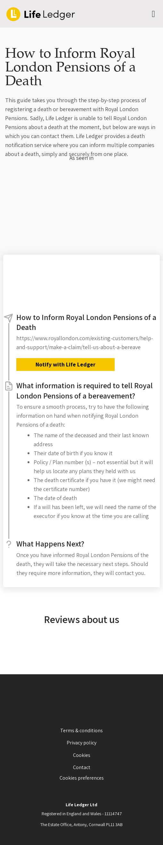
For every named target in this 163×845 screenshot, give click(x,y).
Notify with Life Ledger (65, 364)
